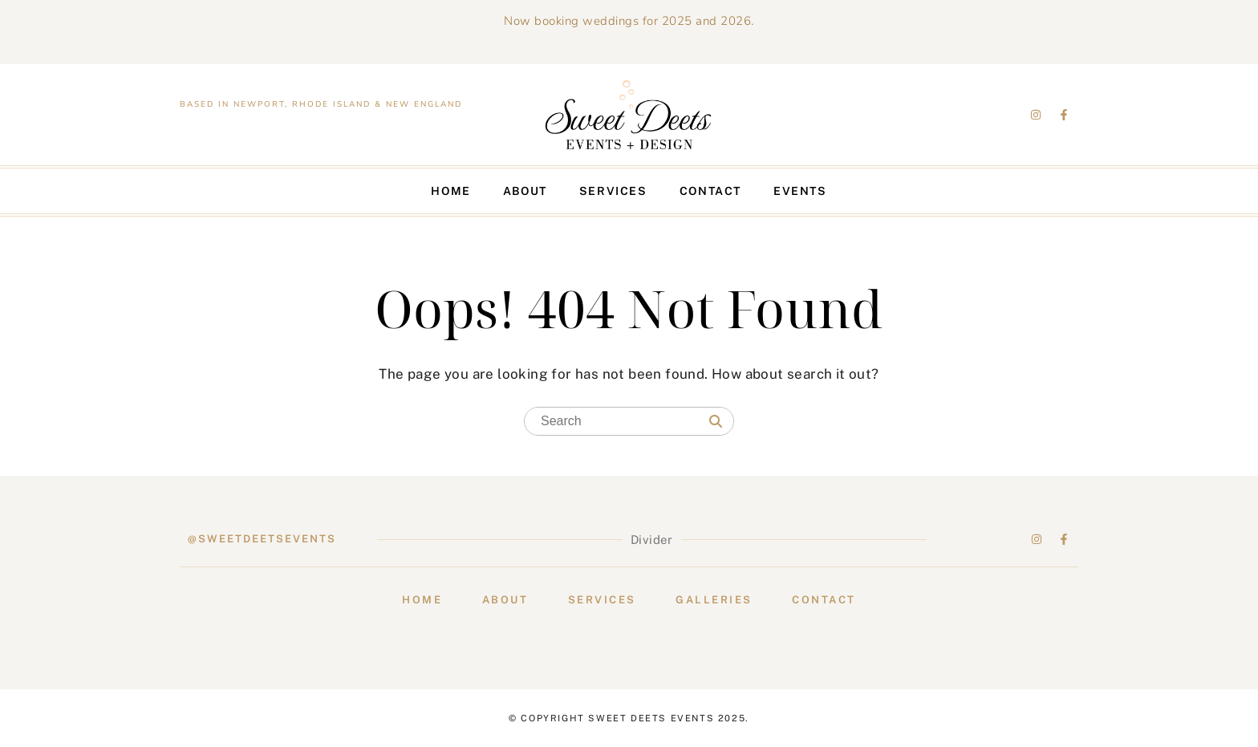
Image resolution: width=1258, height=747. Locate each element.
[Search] (715, 422)
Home (450, 191)
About (525, 191)
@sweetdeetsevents (262, 539)
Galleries (714, 600)
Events (800, 191)
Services (613, 191)
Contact (710, 191)
